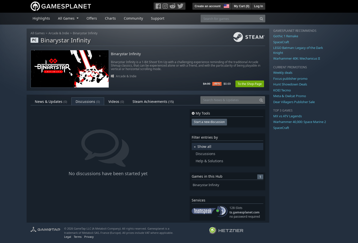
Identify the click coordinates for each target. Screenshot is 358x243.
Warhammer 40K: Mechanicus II (296, 58)
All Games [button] (67, 18)
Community (133, 18)
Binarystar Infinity (85, 33)
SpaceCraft (281, 42)
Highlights (41, 18)
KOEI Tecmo (282, 90)
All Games (38, 33)
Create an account (208, 6)
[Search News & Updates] (229, 100)
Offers (92, 18)
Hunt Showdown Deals (290, 84)
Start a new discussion (209, 122)
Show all (204, 146)
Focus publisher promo (290, 78)
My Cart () (241, 6)
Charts (110, 18)
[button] (226, 5)
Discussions (88, 101)
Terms (78, 237)
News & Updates (51, 101)
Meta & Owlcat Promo (289, 96)
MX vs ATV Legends (287, 116)
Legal (67, 237)
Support (157, 18)
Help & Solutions (209, 161)
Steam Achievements (153, 101)
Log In (258, 6)
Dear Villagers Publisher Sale (294, 102)
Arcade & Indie (58, 33)
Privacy (89, 237)
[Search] (261, 18)
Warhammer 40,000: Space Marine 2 (299, 122)
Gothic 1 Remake (285, 36)
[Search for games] (229, 18)
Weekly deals (282, 72)
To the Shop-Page (250, 84)
